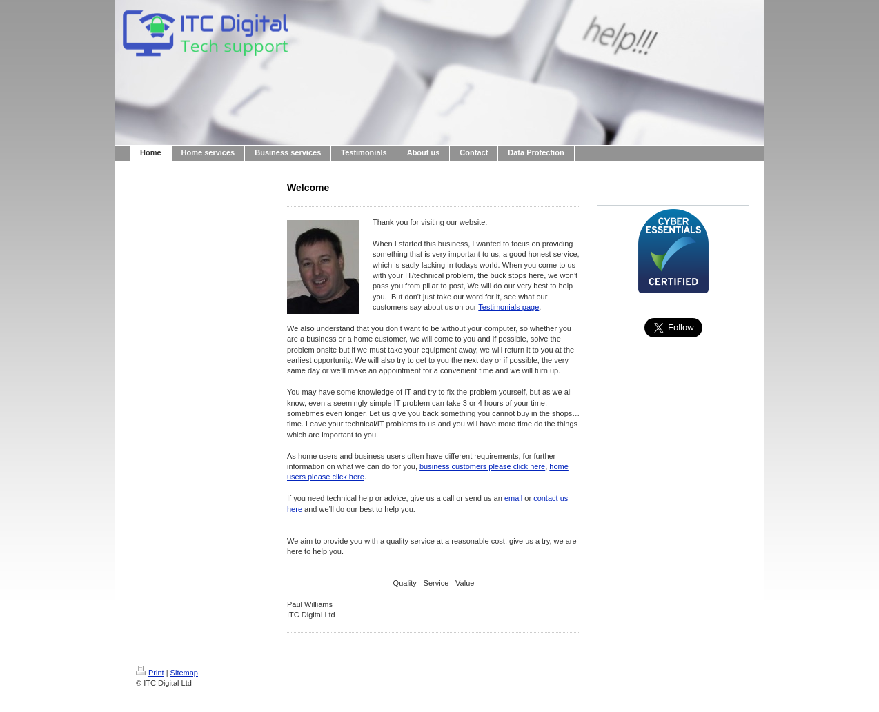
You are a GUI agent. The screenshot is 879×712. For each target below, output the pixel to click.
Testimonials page (508, 307)
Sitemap (184, 673)
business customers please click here (482, 466)
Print (150, 673)
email (513, 498)
